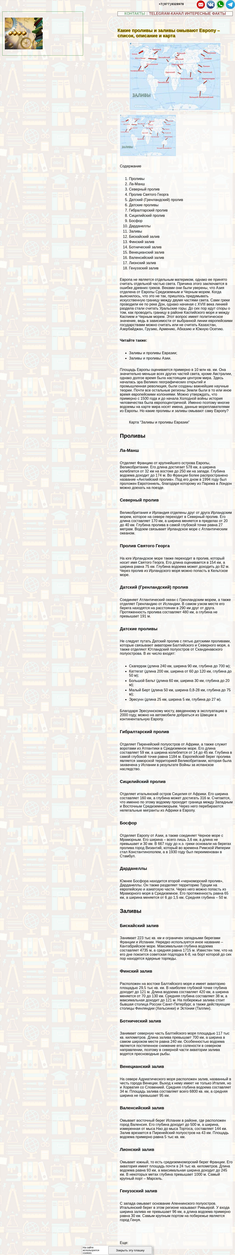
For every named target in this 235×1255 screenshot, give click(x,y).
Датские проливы (143, 205)
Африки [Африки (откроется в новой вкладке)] (192, 744)
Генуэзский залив (144, 268)
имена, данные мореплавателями (200, 407)
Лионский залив (142, 263)
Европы (147, 292)
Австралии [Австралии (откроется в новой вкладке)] (222, 374)
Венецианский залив (146, 252)
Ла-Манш (137, 184)
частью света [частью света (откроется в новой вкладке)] (164, 284)
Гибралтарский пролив (148, 210)
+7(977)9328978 (171, 4)
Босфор (135, 221)
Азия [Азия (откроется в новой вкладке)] (220, 288)
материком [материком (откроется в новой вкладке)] (184, 280)
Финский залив (141, 242)
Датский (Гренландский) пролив (156, 200)
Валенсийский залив (146, 258)
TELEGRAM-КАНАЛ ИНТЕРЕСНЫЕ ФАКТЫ (187, 14)
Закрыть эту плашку (130, 1250)
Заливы (135, 231)
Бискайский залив (144, 237)
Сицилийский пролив (147, 215)
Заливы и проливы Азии (149, 358)
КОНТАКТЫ (134, 14)
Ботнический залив (145, 247)
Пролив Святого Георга (148, 194)
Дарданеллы (140, 226)
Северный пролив (144, 189)
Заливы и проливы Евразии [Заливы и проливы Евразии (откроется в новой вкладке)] (152, 353)
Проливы (136, 179)
